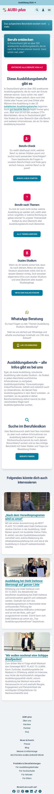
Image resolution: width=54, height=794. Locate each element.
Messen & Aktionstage (27, 751)
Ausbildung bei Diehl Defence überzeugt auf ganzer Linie (24, 582)
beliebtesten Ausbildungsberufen (20, 106)
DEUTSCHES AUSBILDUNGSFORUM (27, 755)
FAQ (27, 732)
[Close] (48, 24)
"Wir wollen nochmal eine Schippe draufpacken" (26, 657)
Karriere (27, 724)
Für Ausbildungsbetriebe (27, 767)
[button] (49, 10)
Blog (27, 747)
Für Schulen (26, 774)
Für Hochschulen (27, 771)
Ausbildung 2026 (27, 2)
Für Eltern (27, 778)
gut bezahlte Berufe (20, 109)
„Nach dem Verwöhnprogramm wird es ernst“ (25, 517)
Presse (27, 744)
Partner (27, 728)
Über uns (27, 721)
